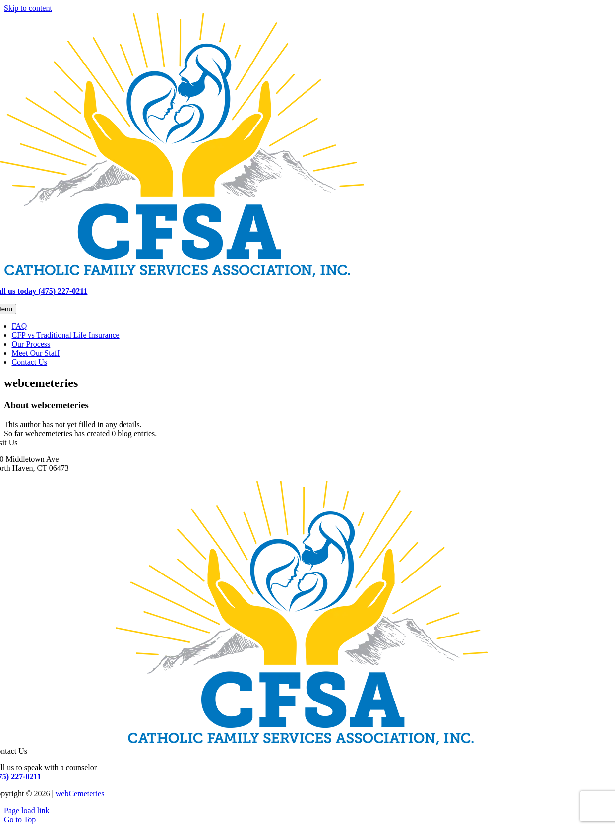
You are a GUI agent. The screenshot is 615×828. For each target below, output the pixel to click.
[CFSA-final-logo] (302, 742)
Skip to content (28, 8)
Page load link (27, 810)
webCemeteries (80, 793)
